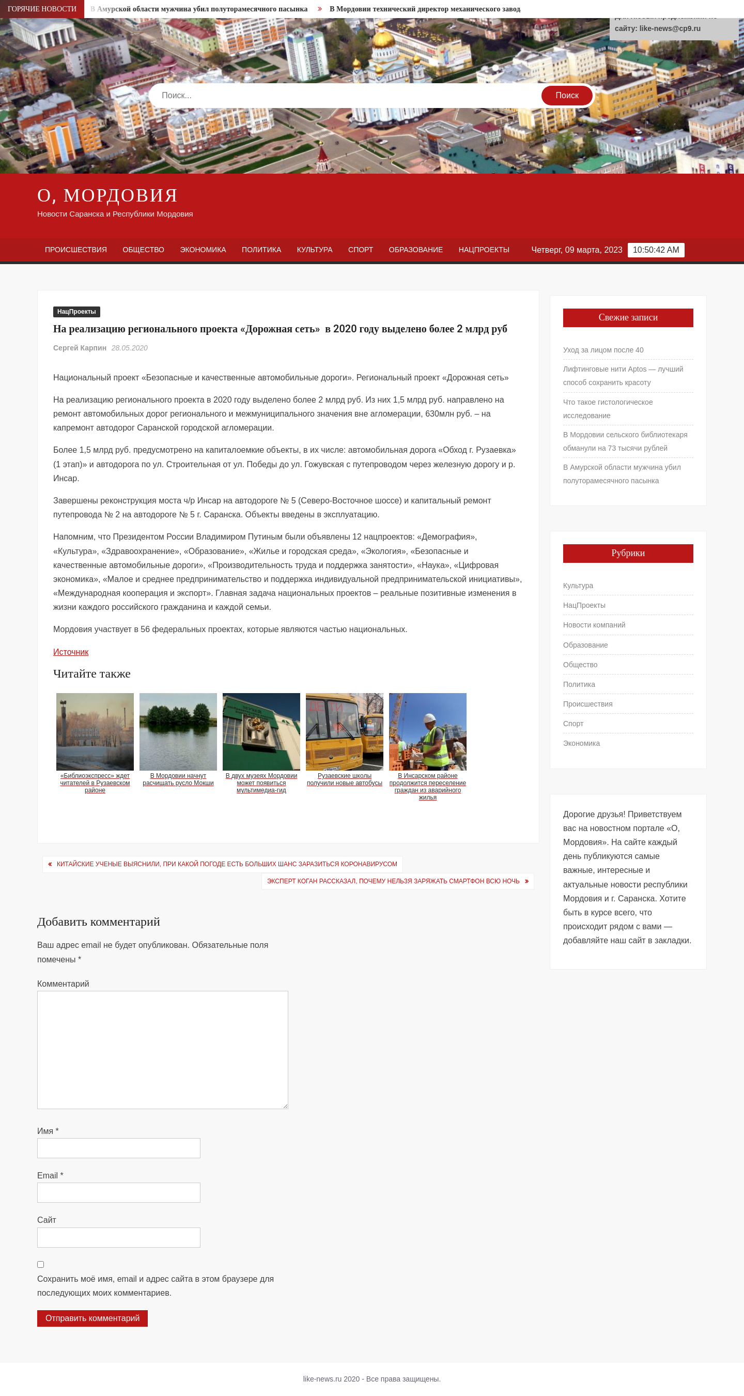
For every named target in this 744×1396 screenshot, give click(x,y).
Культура (315, 250)
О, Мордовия (108, 195)
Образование (416, 250)
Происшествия (76, 250)
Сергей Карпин (79, 348)
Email (50, 1175)
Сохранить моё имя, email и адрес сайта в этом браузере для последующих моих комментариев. (155, 1286)
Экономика (203, 250)
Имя (48, 1131)
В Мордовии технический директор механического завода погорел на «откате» (467, 9)
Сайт (46, 1220)
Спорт (360, 250)
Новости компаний (594, 625)
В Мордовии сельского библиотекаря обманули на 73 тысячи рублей (625, 441)
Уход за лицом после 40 (603, 350)
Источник (70, 652)
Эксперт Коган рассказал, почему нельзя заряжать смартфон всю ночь (393, 881)
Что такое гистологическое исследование (608, 409)
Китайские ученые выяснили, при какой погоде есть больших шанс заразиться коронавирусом (227, 864)
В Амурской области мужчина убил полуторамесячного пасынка (204, 9)
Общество (144, 250)
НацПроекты (484, 250)
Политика (261, 250)
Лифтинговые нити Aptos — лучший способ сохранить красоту (623, 376)
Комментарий (63, 983)
